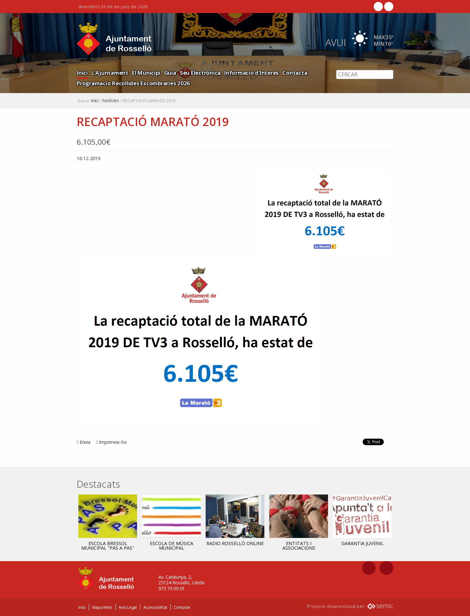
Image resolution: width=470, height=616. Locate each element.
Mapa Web (102, 607)
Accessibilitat (155, 607)
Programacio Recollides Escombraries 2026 (133, 83)
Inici (82, 72)
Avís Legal (127, 607)
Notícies (110, 100)
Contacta (294, 72)
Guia (170, 72)
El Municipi (146, 72)
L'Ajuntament (109, 72)
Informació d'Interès (251, 72)
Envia (85, 442)
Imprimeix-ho (113, 442)
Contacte (182, 607)
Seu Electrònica (200, 72)
